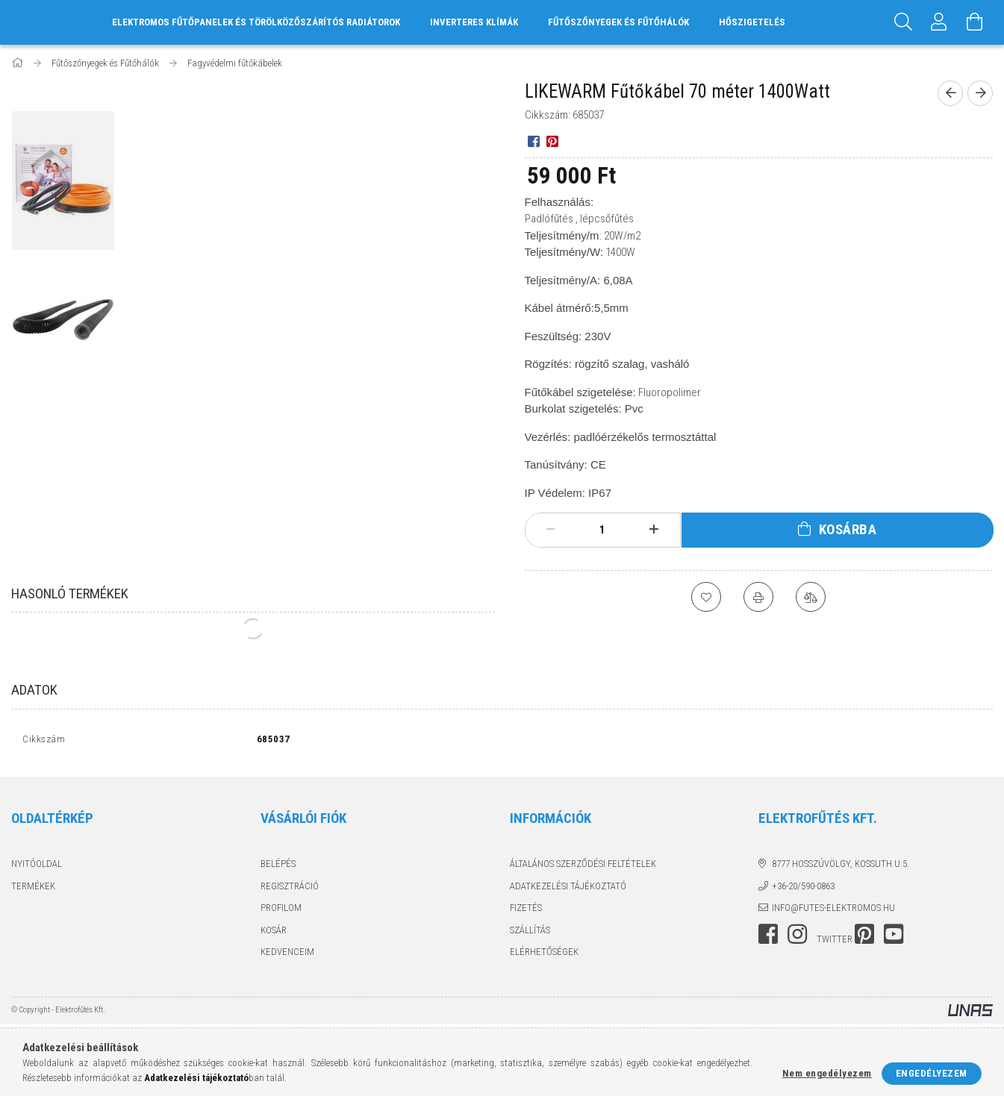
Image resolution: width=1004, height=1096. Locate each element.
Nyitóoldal (36, 867)
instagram (797, 937)
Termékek (33, 889)
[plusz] (654, 529)
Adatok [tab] (34, 689)
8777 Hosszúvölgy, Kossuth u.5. (840, 867)
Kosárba (848, 529)
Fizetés (526, 911)
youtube (893, 937)
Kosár (274, 933)
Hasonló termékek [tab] (69, 593)
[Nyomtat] (758, 597)
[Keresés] (903, 22)
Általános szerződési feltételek (583, 867)
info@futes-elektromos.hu (833, 911)
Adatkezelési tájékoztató (568, 889)
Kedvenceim (287, 955)
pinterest (864, 937)
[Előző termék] (950, 93)
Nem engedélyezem (827, 1073)
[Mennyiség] (602, 530)
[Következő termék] (980, 93)
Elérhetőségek (544, 955)
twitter (834, 942)
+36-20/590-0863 (803, 889)
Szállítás (530, 933)
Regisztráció (290, 889)
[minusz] (551, 529)
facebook (768, 937)
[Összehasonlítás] (811, 597)
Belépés (278, 867)
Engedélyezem (931, 1073)
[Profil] (939, 22)
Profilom (281, 911)
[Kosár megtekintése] (975, 22)
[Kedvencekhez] (706, 597)
